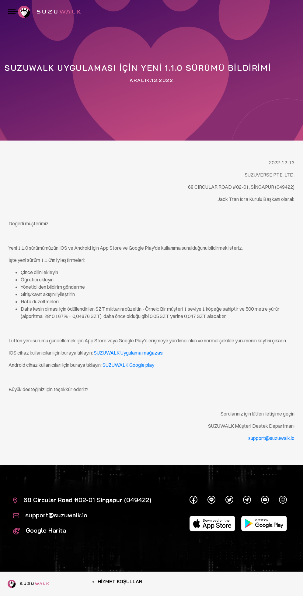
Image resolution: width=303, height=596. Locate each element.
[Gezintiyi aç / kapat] (13, 12)
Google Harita (39, 530)
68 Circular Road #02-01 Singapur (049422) (82, 500)
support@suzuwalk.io (50, 515)
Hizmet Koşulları (121, 581)
